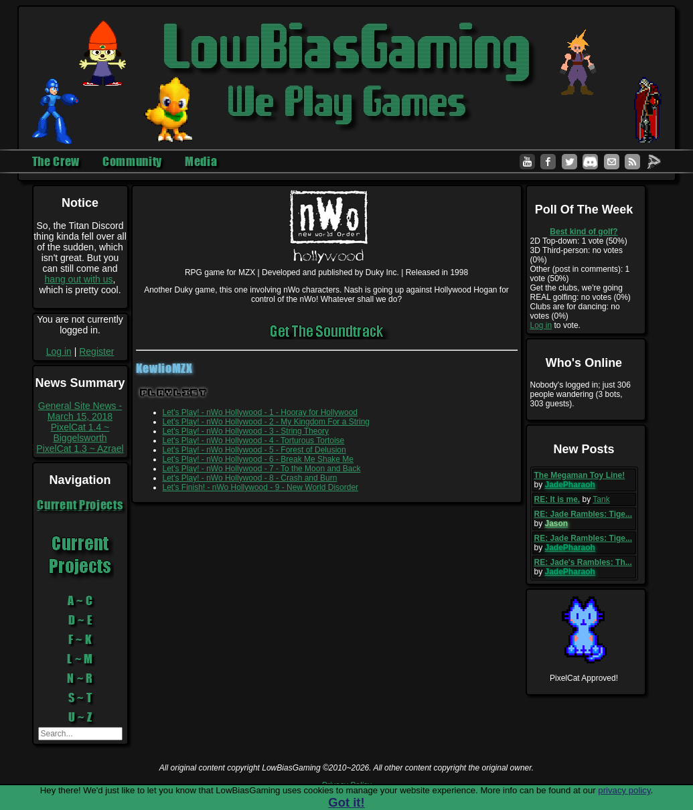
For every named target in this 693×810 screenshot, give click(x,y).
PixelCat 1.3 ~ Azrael (79, 448)
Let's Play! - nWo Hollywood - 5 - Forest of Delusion (254, 450)
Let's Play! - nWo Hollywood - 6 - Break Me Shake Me (258, 459)
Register (96, 351)
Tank (601, 499)
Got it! (346, 802)
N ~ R (80, 678)
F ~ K (80, 639)
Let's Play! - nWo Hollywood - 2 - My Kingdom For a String (266, 421)
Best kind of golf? (583, 231)
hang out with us (79, 279)
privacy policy (624, 790)
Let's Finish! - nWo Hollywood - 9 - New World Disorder (261, 487)
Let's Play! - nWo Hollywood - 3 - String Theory (246, 431)
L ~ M (80, 658)
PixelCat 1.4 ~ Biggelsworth (80, 432)
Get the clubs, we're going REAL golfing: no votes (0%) (580, 292)
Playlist (174, 392)
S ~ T (80, 697)
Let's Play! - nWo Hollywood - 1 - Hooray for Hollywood (260, 412)
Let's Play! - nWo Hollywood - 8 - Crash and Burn (250, 478)
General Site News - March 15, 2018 (80, 411)
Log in (59, 351)
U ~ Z (80, 717)
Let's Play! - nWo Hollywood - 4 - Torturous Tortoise (254, 440)
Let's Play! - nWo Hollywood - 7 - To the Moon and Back (262, 468)
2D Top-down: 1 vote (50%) (578, 241)
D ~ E (80, 620)
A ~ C (80, 600)
